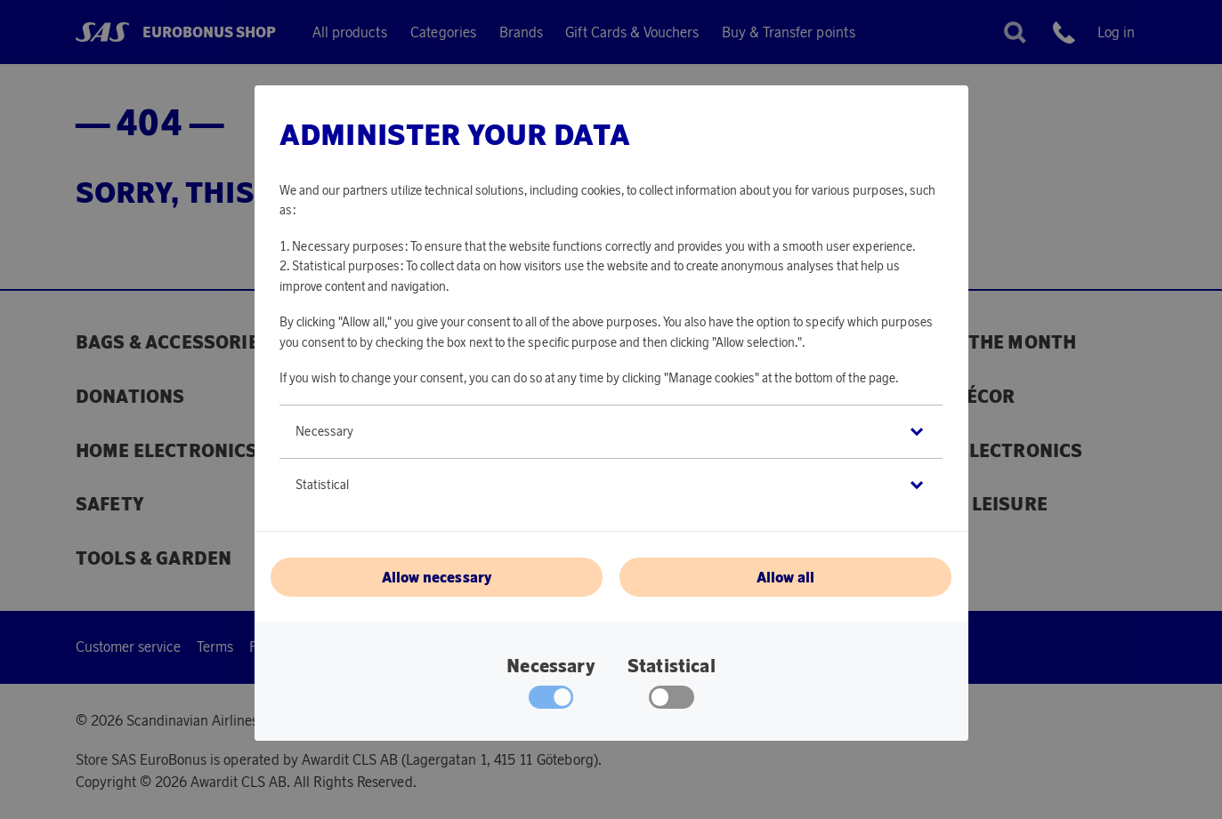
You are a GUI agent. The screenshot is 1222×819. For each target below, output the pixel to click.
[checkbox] (671, 702)
